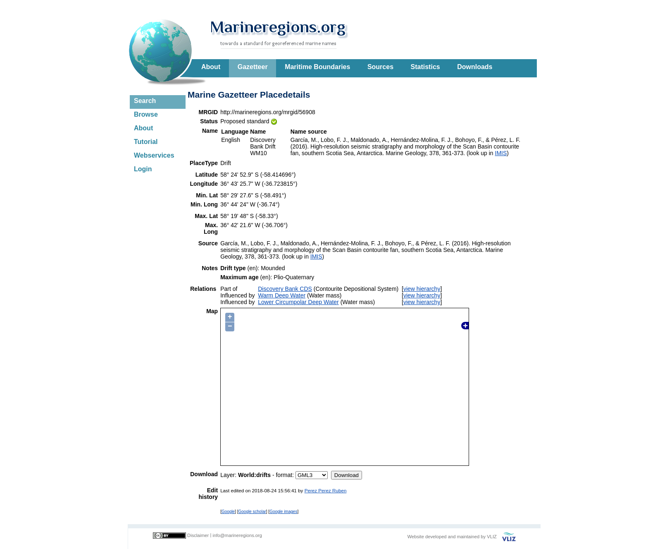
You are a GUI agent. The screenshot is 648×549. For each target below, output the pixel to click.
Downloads (474, 66)
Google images (283, 511)
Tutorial (145, 141)
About (210, 66)
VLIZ (492, 536)
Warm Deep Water (281, 295)
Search (145, 100)
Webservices (154, 155)
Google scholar (252, 511)
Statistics (425, 66)
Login (143, 169)
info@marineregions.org (237, 535)
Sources (380, 66)
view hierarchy (421, 288)
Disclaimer (198, 535)
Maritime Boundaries (317, 66)
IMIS (501, 153)
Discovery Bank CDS (285, 288)
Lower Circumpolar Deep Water (298, 302)
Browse (146, 114)
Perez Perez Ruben (326, 490)
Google (228, 511)
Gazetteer (253, 66)
